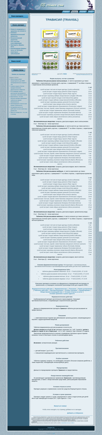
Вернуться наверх (60, 406)
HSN (54, 433)
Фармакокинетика (61, 289)
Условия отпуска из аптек (73, 292)
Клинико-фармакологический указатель (18, 34)
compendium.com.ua (65, 422)
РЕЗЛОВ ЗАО (35, 74)
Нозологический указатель (16, 39)
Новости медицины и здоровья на (18, 30)
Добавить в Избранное (75, 413)
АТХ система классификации (16, 42)
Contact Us (51, 427)
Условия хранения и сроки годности (62, 293)
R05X (65, 74)
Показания (72, 289)
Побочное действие (41, 290)
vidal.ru (72, 422)
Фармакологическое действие (42, 289)
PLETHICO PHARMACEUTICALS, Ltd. (84, 74)
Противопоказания (56, 290)
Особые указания (71, 290)
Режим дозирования (85, 289)
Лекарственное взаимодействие (51, 292)
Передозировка (84, 290)
